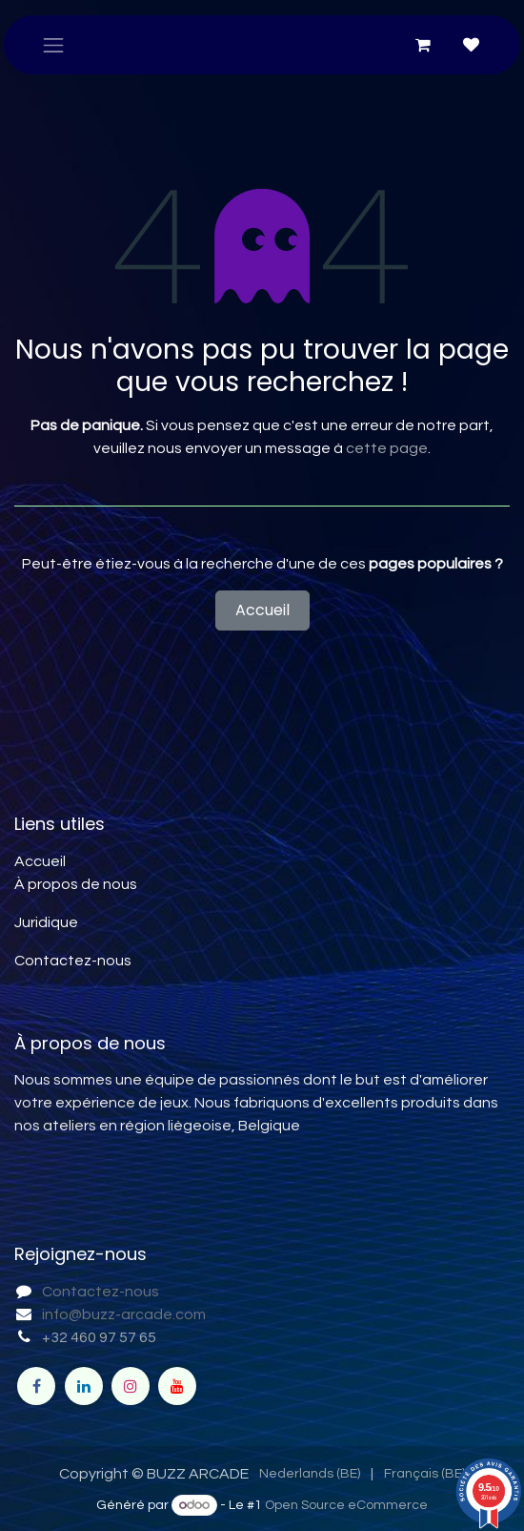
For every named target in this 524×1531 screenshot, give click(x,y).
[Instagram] (130, 1386)
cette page (387, 448)
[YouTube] (177, 1386)
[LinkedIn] (84, 1386)
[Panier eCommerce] (423, 45)
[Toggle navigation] (53, 45)
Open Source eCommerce (346, 1505)
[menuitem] (309, 1474)
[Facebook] (36, 1386)
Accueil (262, 610)
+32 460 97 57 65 (99, 1337)
